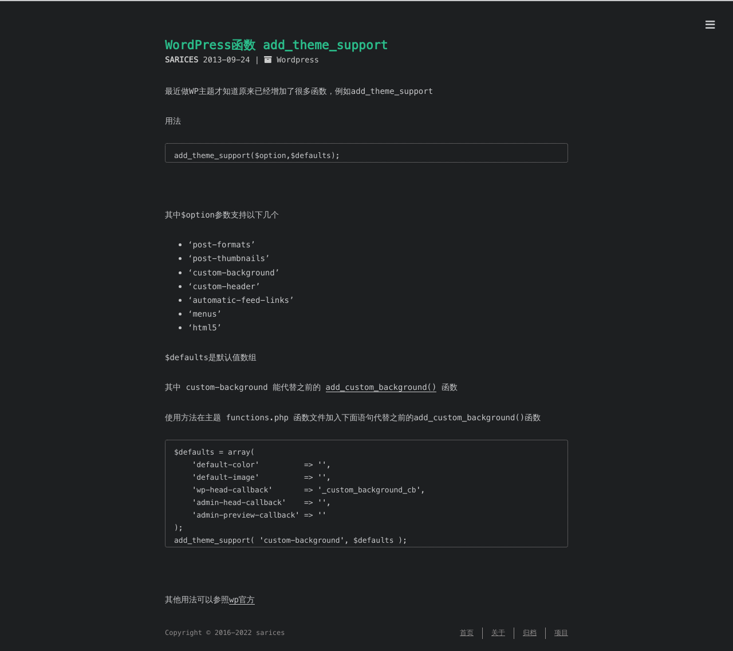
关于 (498, 633)
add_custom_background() (381, 387)
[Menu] (710, 25)
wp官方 (242, 599)
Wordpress (298, 60)
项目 (561, 633)
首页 (467, 633)
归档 (530, 633)
